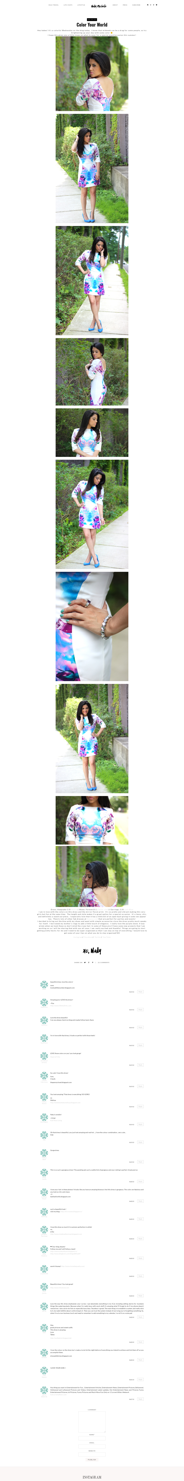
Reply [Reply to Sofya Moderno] (140, 1258)
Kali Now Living (56, 1120)
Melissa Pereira (44, 1102)
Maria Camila (44, 1178)
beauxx (74, 909)
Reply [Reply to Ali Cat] (140, 1317)
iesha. (44, 989)
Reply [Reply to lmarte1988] (140, 1276)
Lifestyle (81, 5)
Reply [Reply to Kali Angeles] (140, 1124)
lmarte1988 (44, 1274)
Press (125, 5)
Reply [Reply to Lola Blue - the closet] (140, 1239)
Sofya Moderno (44, 1255)
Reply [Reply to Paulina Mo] (140, 1009)
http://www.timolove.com (59, 1288)
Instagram (78, 937)
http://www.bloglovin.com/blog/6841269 (65, 1254)
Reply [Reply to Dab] (140, 1142)
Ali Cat (44, 1311)
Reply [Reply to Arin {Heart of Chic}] (140, 1065)
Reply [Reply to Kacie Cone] (140, 1045)
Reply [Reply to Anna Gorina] (140, 1296)
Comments (103, 962)
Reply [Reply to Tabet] (140, 1342)
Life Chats (68, 5)
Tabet (44, 1332)
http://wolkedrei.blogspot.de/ (61, 1338)
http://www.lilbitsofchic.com (60, 1006)
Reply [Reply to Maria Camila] (140, 1181)
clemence (44, 1025)
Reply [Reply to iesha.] (140, 992)
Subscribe (136, 5)
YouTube (107, 937)
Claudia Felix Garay (44, 1081)
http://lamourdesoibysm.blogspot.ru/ (63, 1251)
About (115, 5)
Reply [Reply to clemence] (140, 1027)
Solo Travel (54, 5)
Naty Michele (98, 7)
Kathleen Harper (44, 1198)
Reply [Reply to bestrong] (140, 1219)
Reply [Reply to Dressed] (140, 1360)
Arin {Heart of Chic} (44, 1061)
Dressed (44, 1357)
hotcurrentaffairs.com (58, 1395)
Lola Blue (128, 909)
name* (92, 1434)
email (92, 1443)
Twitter (97, 937)
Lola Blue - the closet (44, 1235)
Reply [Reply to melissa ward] (140, 1162)
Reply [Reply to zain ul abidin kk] (140, 1399)
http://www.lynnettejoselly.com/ (73, 1266)
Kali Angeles (44, 1122)
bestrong (44, 1216)
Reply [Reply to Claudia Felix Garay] (140, 1086)
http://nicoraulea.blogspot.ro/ (71, 1211)
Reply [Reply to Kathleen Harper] (140, 1201)
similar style (103, 909)
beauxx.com (92, 919)
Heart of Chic (55, 1057)
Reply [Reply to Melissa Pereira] (140, 1106)
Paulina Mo (44, 1007)
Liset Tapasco (44, 1376)
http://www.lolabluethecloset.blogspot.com (66, 1234)
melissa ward (44, 1158)
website (92, 1451)
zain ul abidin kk (44, 1396)
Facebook (88, 937)
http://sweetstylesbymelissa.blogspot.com (65, 1103)
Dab (44, 1140)
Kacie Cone (44, 1043)
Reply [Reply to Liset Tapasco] (140, 1379)
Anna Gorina (44, 1292)
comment (92, 1409)
